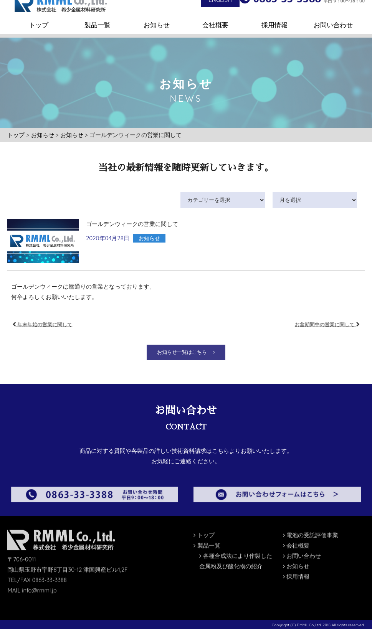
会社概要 (215, 17)
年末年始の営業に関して (58, 324)
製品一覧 (97, 17)
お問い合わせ (333, 17)
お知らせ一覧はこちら (185, 364)
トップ (38, 17)
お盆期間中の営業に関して (312, 324)
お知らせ (157, 17)
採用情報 (274, 17)
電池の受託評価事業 (310, 520)
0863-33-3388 (50, 565)
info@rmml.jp (40, 575)
